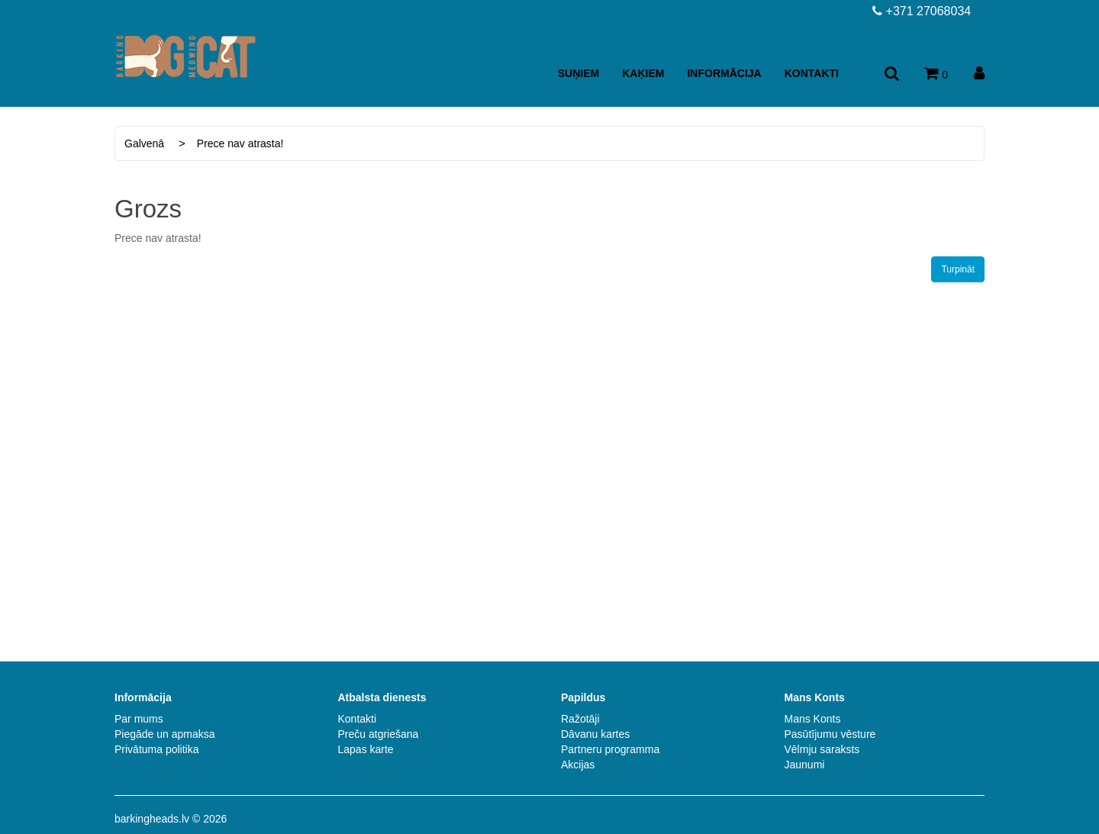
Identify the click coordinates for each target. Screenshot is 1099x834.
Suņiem (578, 73)
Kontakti (812, 73)
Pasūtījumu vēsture (830, 734)
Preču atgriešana (378, 734)
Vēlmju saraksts (822, 749)
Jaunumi (805, 764)
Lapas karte (366, 749)
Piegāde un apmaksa (164, 734)
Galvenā (144, 143)
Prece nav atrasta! (240, 143)
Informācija (724, 73)
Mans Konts (813, 719)
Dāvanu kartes (595, 734)
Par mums (138, 719)
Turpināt (958, 269)
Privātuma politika (156, 749)
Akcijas (578, 764)
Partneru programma (610, 749)
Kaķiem (643, 73)
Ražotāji (580, 719)
